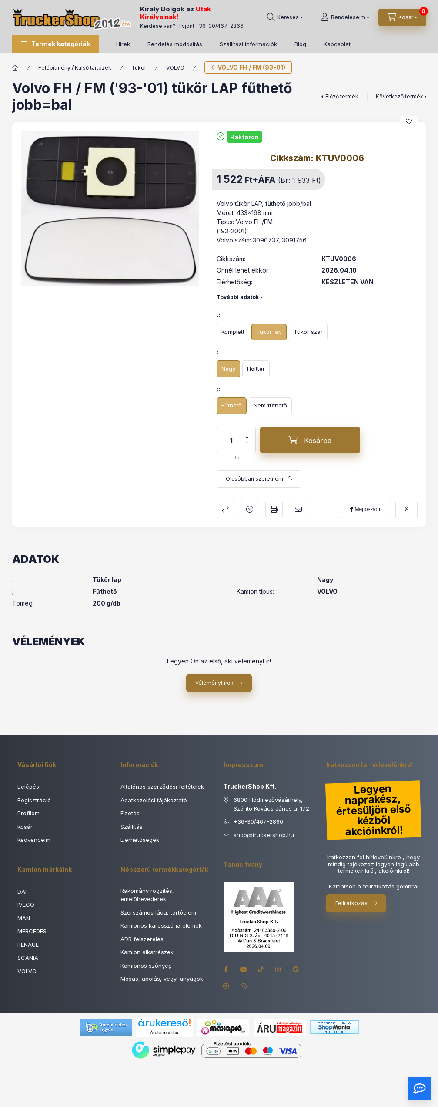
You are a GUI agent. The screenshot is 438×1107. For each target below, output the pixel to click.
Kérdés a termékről (249, 509)
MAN (23, 918)
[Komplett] (233, 332)
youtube (243, 969)
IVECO (25, 904)
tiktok (261, 969)
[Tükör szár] (308, 332)
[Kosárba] (310, 440)
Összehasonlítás (225, 509)
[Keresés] (285, 17)
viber (226, 987)
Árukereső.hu (164, 1032)
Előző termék (341, 96)
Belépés (28, 786)
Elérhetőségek (139, 839)
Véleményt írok (214, 683)
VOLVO (175, 67)
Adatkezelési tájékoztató (153, 800)
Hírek (123, 43)
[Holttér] (256, 368)
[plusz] (247, 433)
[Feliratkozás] (259, 479)
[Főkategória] (15, 68)
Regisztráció (34, 800)
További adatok (238, 297)
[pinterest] (406, 509)
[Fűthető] (232, 405)
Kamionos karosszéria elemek (161, 925)
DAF (22, 891)
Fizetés (130, 813)
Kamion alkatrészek (147, 952)
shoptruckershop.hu (264, 835)
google (295, 969)
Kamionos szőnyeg (146, 965)
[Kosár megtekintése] (402, 17)
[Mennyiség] (231, 440)
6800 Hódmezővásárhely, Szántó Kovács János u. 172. (272, 804)
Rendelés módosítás (174, 43)
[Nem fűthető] (270, 405)
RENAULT (29, 944)
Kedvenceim (33, 839)
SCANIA (27, 957)
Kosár (25, 826)
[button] (55, 44)
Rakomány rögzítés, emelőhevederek (147, 895)
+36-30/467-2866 (219, 26)
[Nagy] (228, 368)
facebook (226, 969)
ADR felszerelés (142, 938)
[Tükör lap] (269, 332)
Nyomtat (274, 509)
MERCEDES (32, 931)
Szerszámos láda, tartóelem (158, 912)
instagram (278, 969)
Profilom (28, 813)
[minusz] (247, 446)
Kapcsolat (337, 43)
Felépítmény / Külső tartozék (74, 67)
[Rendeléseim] (345, 17)
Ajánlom (298, 509)
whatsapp (243, 987)
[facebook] (366, 509)
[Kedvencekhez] (409, 121)
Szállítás (131, 826)
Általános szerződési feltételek (162, 786)
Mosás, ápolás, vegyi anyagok (161, 978)
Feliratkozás (351, 902)
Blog (300, 43)
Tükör (138, 67)
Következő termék (399, 96)
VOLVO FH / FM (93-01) (251, 67)
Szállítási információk (248, 43)
